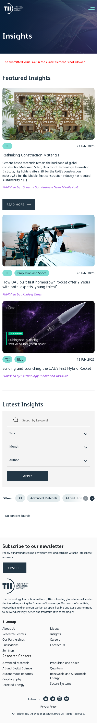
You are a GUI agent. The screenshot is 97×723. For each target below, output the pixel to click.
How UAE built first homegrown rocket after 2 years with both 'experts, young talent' (46, 284)
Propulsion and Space (31, 273)
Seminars (8, 650)
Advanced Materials (43, 498)
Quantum (56, 668)
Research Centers (14, 634)
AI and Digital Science (17, 668)
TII (7, 146)
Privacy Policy (48, 706)
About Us (8, 628)
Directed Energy (13, 684)
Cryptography (11, 679)
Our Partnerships (13, 639)
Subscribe (14, 568)
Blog (20, 359)
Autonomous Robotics (17, 673)
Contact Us (57, 645)
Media (54, 628)
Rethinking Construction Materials (30, 154)
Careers (55, 639)
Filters (7, 498)
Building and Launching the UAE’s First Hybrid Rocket (46, 368)
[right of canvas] (89, 8)
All (20, 498)
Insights (55, 634)
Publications (10, 645)
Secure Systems (60, 683)
